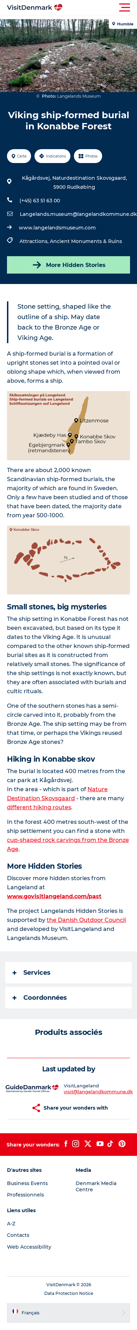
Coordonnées (40, 997)
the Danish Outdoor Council (86, 920)
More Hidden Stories (68, 264)
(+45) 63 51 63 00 (40, 200)
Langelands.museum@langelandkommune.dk (78, 214)
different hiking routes (39, 807)
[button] (100, 7)
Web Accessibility (29, 1247)
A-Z (11, 1223)
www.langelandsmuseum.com (57, 228)
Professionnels (25, 1195)
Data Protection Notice (68, 1293)
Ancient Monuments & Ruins (86, 241)
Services (32, 972)
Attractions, (35, 241)
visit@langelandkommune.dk (98, 1091)
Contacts (18, 1235)
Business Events (27, 1183)
